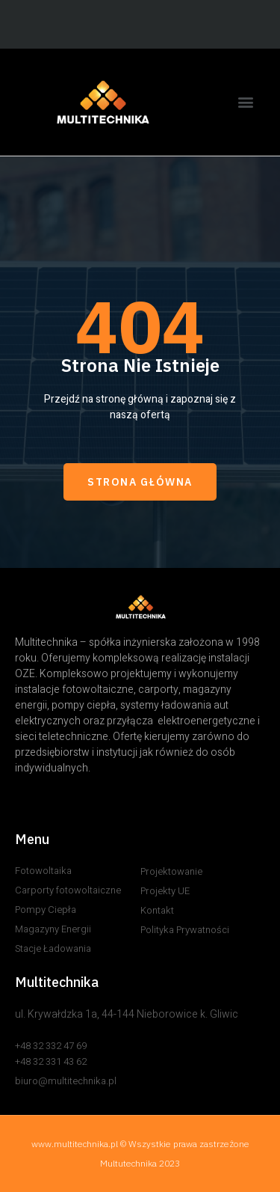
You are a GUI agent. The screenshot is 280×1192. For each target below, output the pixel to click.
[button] (245, 102)
